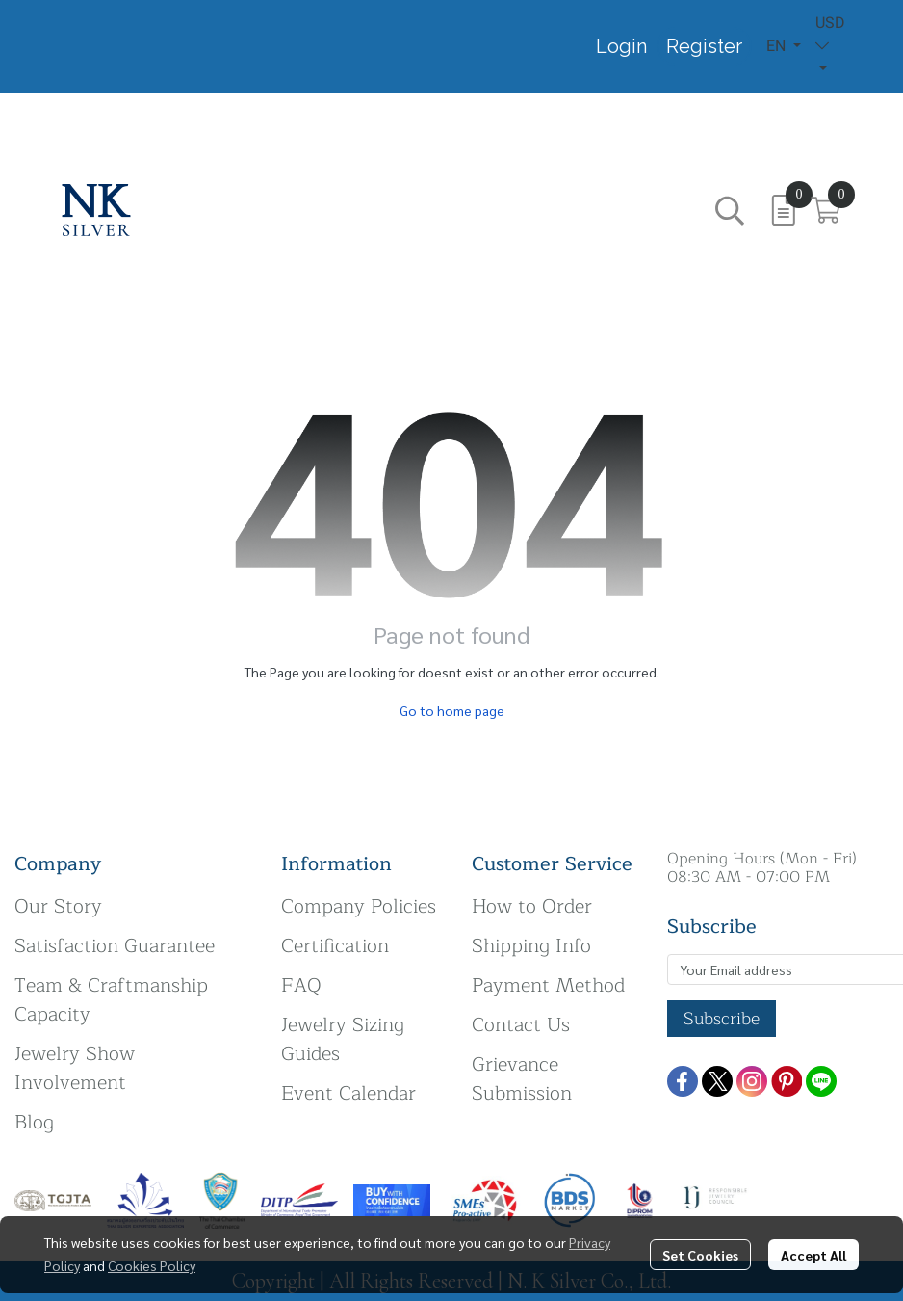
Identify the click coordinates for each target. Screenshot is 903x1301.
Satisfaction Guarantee (114, 946)
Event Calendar (348, 1093)
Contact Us (521, 1025)
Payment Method (548, 985)
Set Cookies (700, 1254)
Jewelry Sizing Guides (342, 1039)
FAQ (301, 985)
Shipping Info (531, 946)
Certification (335, 946)
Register (704, 46)
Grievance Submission (522, 1079)
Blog (34, 1122)
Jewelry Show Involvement (74, 1068)
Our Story (58, 906)
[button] (783, 46)
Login (621, 46)
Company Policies (358, 906)
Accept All (813, 1254)
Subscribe (722, 1018)
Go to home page (452, 710)
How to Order (532, 906)
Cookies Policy (151, 1265)
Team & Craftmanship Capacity (111, 999)
